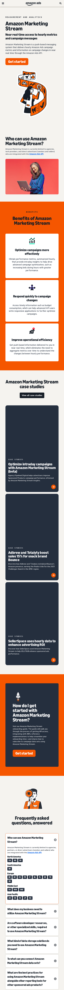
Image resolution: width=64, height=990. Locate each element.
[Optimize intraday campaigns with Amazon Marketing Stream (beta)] (32, 425)
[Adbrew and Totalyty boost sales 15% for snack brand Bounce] (32, 466)
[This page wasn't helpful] (18, 879)
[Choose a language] (32, 904)
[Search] (60, 3)
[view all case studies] (32, 395)
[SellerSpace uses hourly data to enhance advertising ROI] (32, 505)
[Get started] (16, 61)
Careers (32, 956)
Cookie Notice (32, 945)
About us (32, 921)
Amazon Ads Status (32, 950)
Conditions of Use (32, 927)
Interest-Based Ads (32, 939)
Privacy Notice (32, 933)
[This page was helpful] (45, 879)
